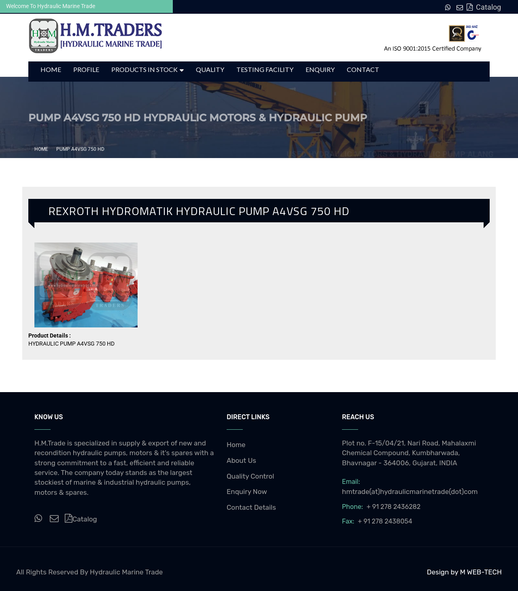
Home (50, 69)
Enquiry (320, 69)
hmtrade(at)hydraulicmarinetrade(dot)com (410, 492)
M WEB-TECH (481, 572)
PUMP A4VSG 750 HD (80, 149)
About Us (241, 460)
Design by (443, 572)
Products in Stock (144, 69)
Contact (363, 69)
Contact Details (251, 507)
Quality (210, 69)
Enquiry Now (247, 492)
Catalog (483, 7)
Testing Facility (264, 69)
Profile (86, 69)
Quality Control (250, 476)
